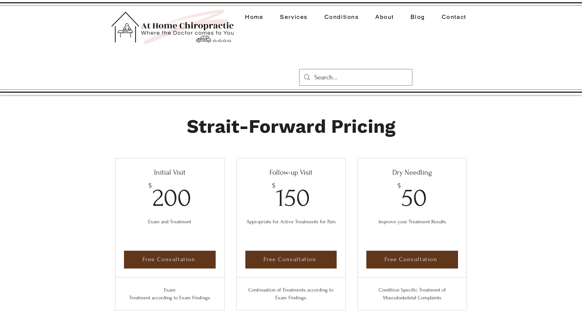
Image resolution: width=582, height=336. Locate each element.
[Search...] (355, 77)
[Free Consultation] (169, 259)
